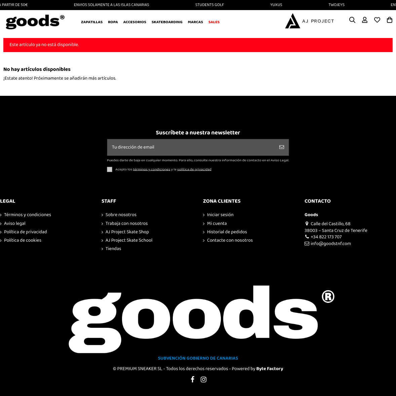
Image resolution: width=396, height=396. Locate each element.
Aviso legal (15, 224)
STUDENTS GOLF (212, 4)
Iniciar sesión (220, 215)
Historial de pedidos (227, 232)
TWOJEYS (339, 4)
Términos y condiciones (27, 215)
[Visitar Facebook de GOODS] (192, 380)
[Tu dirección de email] (191, 147)
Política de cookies (22, 240)
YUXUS (279, 4)
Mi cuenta (217, 224)
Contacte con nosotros (230, 240)
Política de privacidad (25, 232)
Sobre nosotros (121, 215)
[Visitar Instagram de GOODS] (203, 380)
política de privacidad (194, 169)
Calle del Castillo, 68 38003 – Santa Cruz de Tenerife (336, 227)
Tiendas (113, 249)
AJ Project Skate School (129, 240)
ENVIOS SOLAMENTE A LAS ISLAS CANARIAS (114, 4)
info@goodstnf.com (328, 244)
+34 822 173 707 (323, 237)
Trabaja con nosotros (127, 224)
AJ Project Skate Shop (127, 232)
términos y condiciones (151, 169)
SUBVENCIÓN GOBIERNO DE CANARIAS (198, 358)
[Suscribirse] (282, 147)
